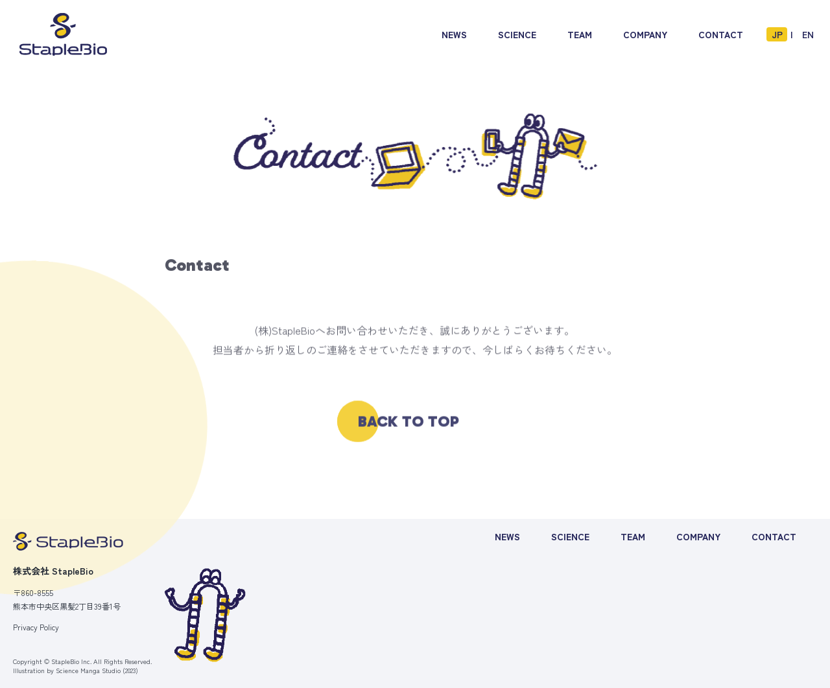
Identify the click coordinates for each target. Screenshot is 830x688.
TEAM (633, 536)
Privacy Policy (36, 627)
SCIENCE (570, 536)
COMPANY (698, 536)
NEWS (507, 536)
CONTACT (774, 536)
